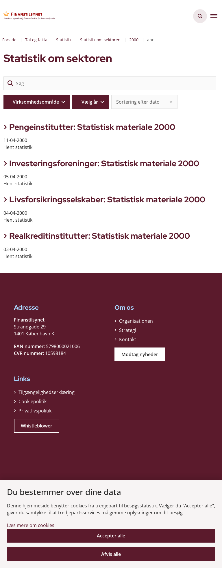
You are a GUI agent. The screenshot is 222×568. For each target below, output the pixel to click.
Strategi (127, 330)
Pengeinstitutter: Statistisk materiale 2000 (92, 127)
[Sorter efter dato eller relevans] (144, 102)
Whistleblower (36, 426)
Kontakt (127, 339)
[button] (216, 16)
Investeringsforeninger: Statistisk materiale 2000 (104, 163)
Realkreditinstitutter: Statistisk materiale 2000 (99, 235)
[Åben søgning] (200, 16)
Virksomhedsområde (36, 102)
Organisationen (136, 321)
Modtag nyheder (139, 354)
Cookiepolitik (32, 401)
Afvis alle (111, 554)
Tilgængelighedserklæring (46, 392)
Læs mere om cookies (30, 525)
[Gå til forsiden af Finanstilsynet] (28, 16)
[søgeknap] (10, 83)
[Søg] (109, 83)
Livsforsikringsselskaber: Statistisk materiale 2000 (107, 199)
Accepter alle (111, 535)
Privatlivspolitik (34, 411)
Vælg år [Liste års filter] (90, 102)
